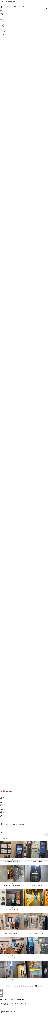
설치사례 (1, 798)
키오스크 (1, 811)
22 (14, 986)
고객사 (1, 799)
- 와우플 (1, 13)
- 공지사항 (2, 20)
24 (19, 986)
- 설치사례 (2, 17)
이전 (9, 986)
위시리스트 (14, 6)
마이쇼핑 (1, 6)
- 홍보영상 (2, 22)
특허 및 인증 (2, 809)
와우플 (1, 795)
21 (11, 986)
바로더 (1, 796)
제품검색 (22, 6)
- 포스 (1, 32)
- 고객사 (1, 18)
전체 (2, 834)
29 (32, 986)
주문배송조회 (18, 6)
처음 (7, 986)
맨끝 (41, 986)
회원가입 (5, 6)
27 (27, 986)
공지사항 (1, 802)
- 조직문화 (2, 26)
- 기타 (1, 33)
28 (30, 986)
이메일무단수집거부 (20, 999)
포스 (1, 813)
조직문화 (1, 808)
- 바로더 (1, 14)
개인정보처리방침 (7, 999)
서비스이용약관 (13, 999)
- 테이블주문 (2, 31)
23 (17, 986)
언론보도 (1, 803)
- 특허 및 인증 (2, 27)
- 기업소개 (2, 25)
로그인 (1, 10)
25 (22, 986)
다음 (39, 986)
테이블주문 (2, 812)
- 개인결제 (2, 34)
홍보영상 (1, 804)
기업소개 (1, 806)
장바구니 (9, 6)
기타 (1, 815)
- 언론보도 (2, 21)
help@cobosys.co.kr (8, 1009)
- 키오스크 (2, 29)
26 (25, 986)
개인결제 (1, 816)
